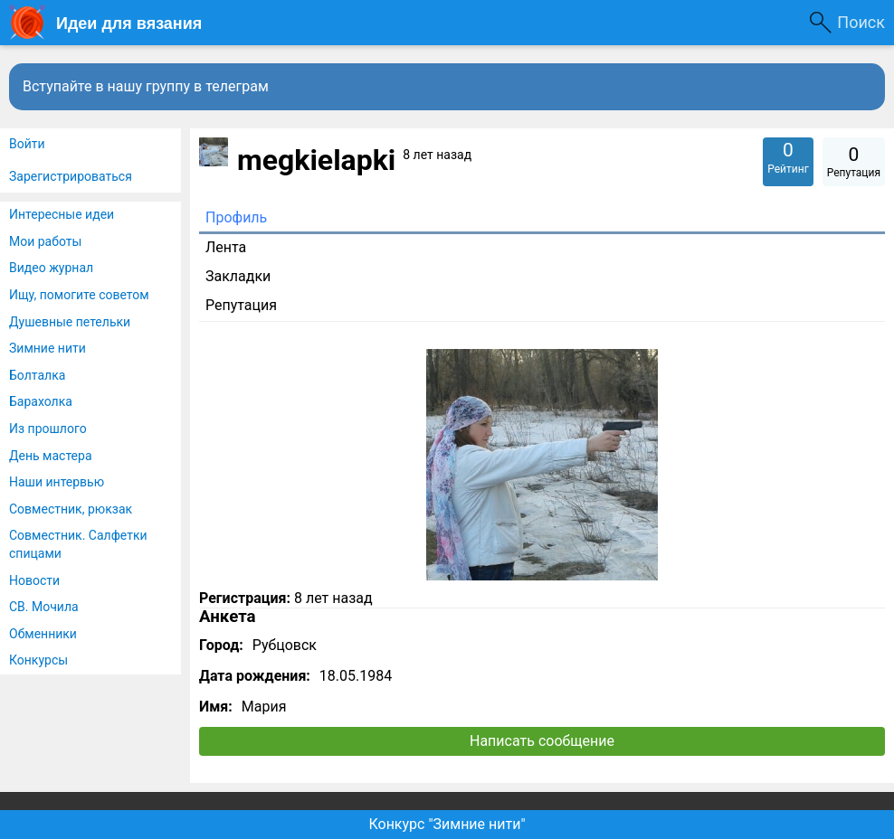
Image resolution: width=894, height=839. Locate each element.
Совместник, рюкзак (70, 509)
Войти (27, 144)
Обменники (43, 634)
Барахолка (40, 401)
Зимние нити (47, 348)
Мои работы (45, 241)
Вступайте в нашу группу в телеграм (146, 86)
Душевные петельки (69, 322)
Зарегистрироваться (70, 176)
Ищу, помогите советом (79, 295)
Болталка (37, 375)
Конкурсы (38, 660)
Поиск (861, 22)
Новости (34, 580)
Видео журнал (51, 267)
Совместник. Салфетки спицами (78, 544)
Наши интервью (56, 482)
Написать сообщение (542, 740)
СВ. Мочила (44, 606)
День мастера (50, 455)
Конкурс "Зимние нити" (446, 824)
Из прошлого (48, 428)
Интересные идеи (61, 214)
